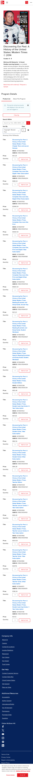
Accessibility (6, 697)
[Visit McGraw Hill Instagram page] (3, 738)
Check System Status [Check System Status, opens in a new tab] (8, 680)
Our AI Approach (7, 707)
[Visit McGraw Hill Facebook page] (3, 726)
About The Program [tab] (19, 99)
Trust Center (6, 664)
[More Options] (31, 2)
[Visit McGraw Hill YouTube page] (3, 734)
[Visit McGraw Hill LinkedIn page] (3, 745)
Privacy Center (5, 757)
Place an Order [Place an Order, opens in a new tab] (6, 687)
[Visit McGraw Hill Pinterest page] (3, 741)
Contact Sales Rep (7, 677)
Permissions (5, 711)
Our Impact (5, 661)
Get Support (6, 684)
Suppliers (5, 718)
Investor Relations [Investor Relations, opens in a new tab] (7, 650)
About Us (5, 639)
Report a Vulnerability (8, 760)
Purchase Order (7, 714)
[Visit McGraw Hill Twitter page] (3, 730)
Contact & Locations (8, 647)
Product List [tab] (6, 99)
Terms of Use (5, 754)
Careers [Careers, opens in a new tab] (4, 643)
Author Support (6, 700)
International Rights (8, 704)
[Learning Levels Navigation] (7, 2)
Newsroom (5, 654)
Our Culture (5, 657)
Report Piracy (5, 763)
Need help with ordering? (11, 84)
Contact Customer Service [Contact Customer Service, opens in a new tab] (10, 673)
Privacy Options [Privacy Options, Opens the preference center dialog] (10, 776)
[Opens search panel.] (26, 2)
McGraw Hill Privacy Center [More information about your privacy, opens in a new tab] (23, 772)
